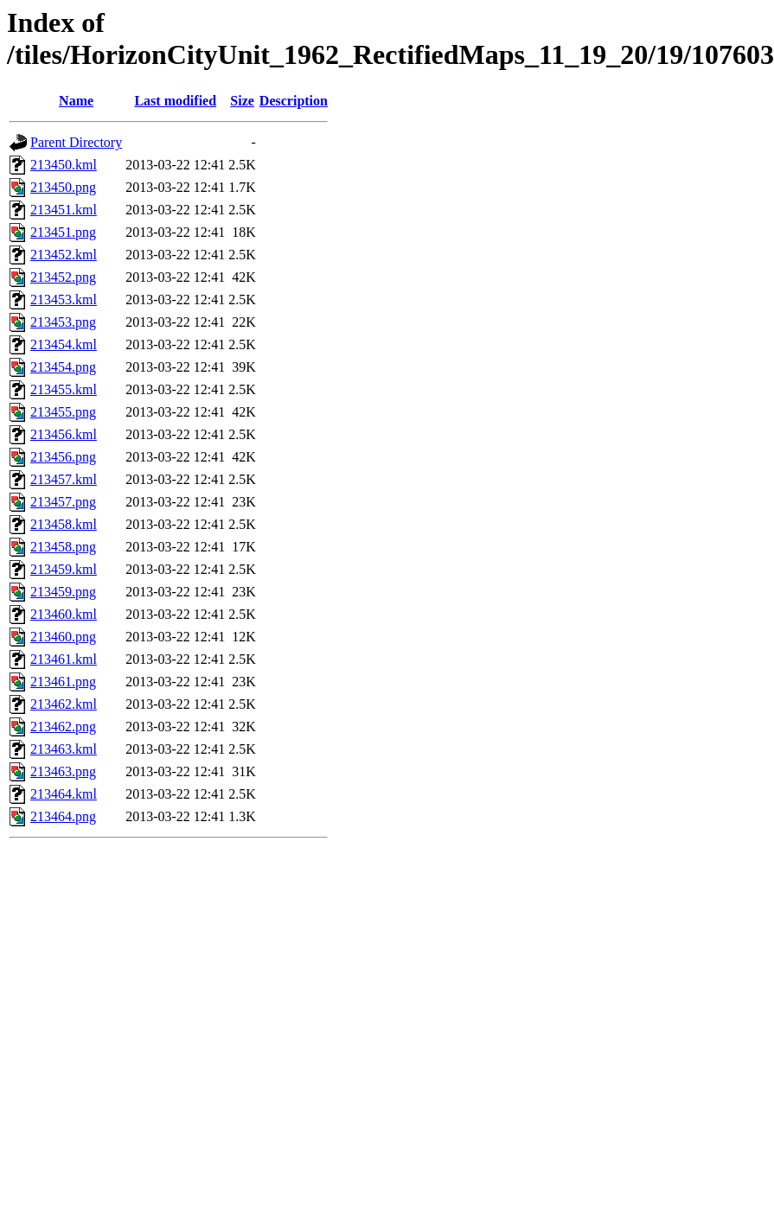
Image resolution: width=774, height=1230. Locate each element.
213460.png (63, 636)
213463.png (63, 771)
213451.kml (63, 209)
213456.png (63, 456)
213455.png (63, 412)
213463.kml (63, 749)
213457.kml (63, 479)
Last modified (175, 100)
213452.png (63, 277)
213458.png (63, 546)
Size (242, 100)
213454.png (63, 367)
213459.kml (63, 569)
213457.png (63, 501)
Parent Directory (76, 142)
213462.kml (63, 704)
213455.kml (63, 389)
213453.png (63, 322)
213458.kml (63, 524)
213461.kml (63, 659)
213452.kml (63, 254)
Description (293, 100)
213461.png (63, 681)
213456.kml (63, 434)
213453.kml (63, 299)
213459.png (63, 591)
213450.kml (63, 164)
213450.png (63, 187)
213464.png (63, 816)
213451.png (63, 232)
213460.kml (63, 614)
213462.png (63, 726)
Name (76, 100)
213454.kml (63, 344)
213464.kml (63, 794)
